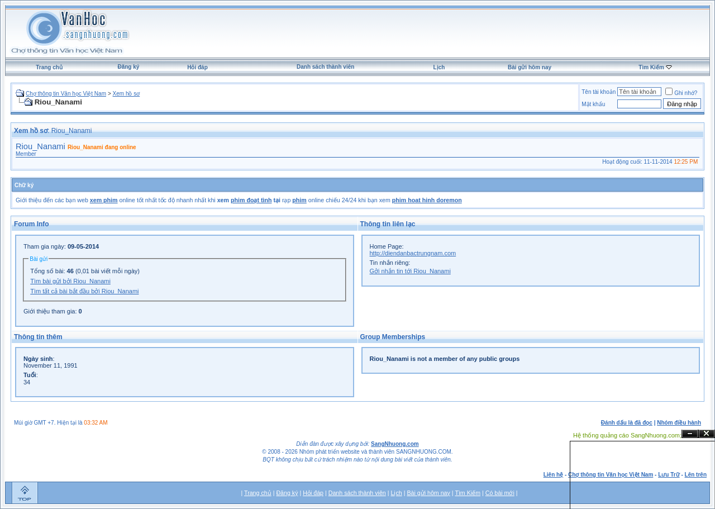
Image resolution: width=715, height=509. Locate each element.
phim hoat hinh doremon (427, 200)
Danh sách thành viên (325, 67)
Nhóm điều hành (679, 423)
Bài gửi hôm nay (529, 67)
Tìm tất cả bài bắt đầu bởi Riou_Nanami (84, 291)
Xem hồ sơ (126, 94)
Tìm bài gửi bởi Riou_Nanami (70, 281)
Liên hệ (553, 475)
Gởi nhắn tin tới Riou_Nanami (410, 271)
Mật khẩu (593, 104)
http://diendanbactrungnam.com (413, 253)
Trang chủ (49, 67)
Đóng (706, 434)
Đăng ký (128, 67)
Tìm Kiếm (651, 67)
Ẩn (689, 434)
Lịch (439, 67)
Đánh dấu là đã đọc (626, 423)
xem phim (104, 200)
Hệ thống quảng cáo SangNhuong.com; (627, 435)
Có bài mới (499, 492)
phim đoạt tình (251, 200)
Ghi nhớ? (681, 93)
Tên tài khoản (598, 92)
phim (299, 200)
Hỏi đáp (197, 67)
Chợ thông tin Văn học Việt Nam (66, 94)
